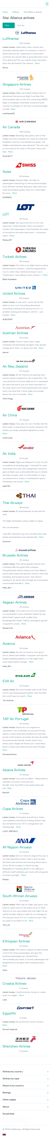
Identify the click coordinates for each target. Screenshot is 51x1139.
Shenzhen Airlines (16, 1046)
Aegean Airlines (15, 602)
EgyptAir (9, 1013)
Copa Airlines (13, 809)
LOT (6, 214)
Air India (9, 454)
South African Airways (20, 896)
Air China (10, 415)
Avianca (9, 644)
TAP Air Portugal (16, 719)
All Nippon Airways (17, 847)
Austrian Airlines (15, 333)
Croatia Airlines (14, 984)
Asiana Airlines (14, 770)
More (37, 63)
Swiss (7, 172)
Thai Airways (12, 503)
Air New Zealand (15, 366)
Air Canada (11, 127)
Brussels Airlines (15, 555)
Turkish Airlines (15, 257)
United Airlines (14, 293)
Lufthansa (11, 39)
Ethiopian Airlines (16, 941)
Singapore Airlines (17, 84)
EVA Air (8, 681)
